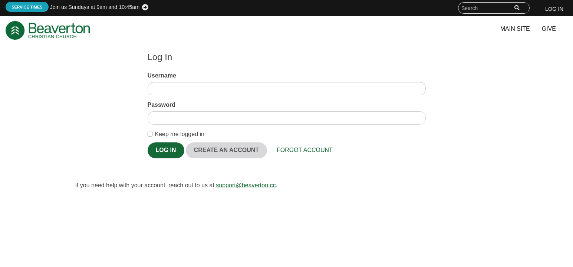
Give (549, 29)
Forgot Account (305, 150)
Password (162, 105)
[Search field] (494, 8)
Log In (554, 9)
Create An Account (226, 150)
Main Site (515, 29)
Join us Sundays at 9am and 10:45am (72, 7)
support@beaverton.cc (246, 185)
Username (162, 75)
